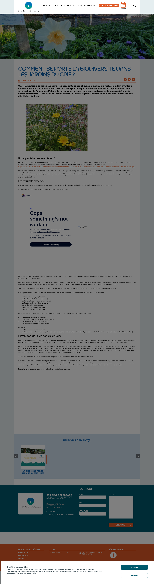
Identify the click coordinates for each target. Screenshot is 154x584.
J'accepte (134, 567)
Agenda (123, 7)
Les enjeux (59, 6)
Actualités (90, 6)
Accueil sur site (108, 5)
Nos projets (74, 6)
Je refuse (134, 575)
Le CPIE (47, 6)
